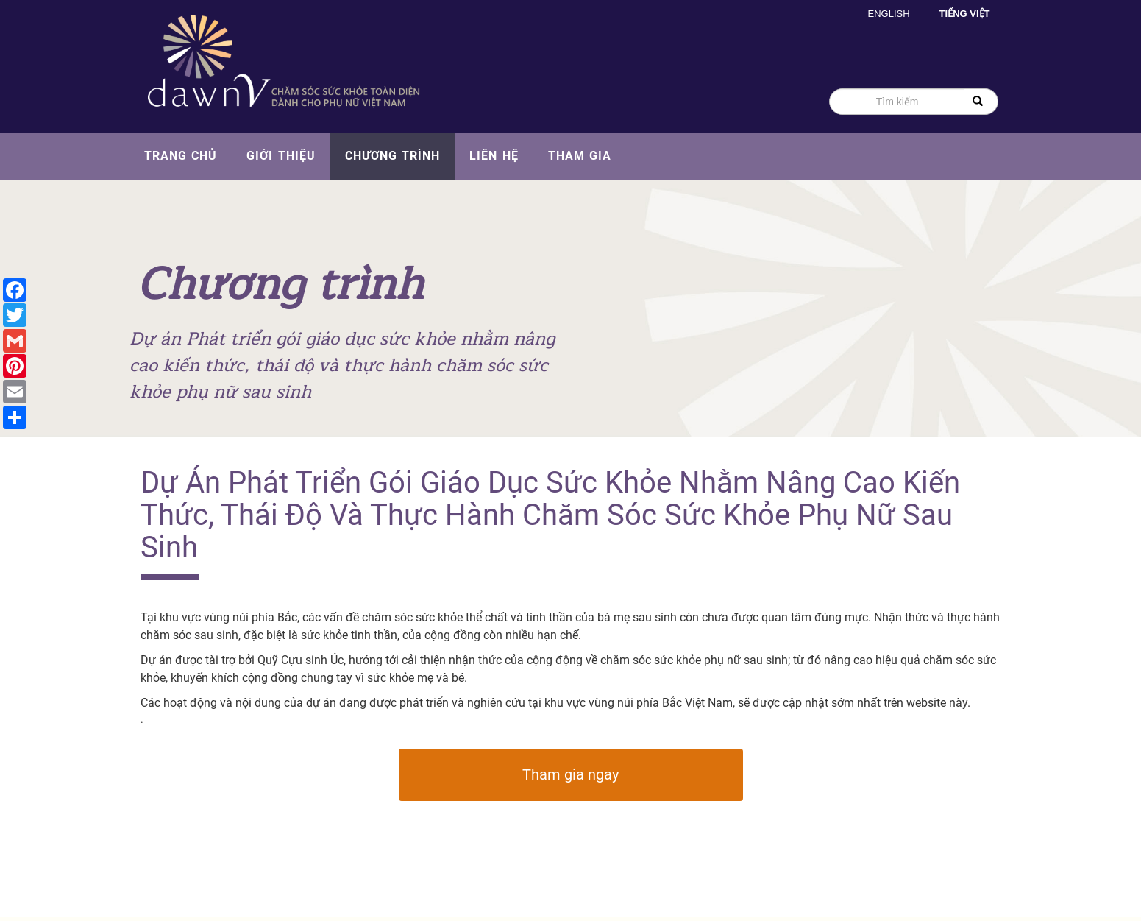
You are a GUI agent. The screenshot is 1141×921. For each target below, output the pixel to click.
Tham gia (580, 156)
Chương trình (393, 156)
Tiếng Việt (964, 13)
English (889, 13)
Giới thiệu (281, 156)
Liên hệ (494, 156)
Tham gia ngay (570, 774)
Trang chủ (181, 156)
